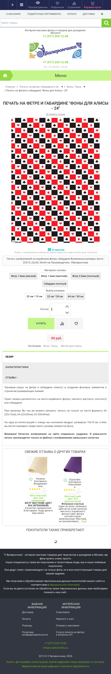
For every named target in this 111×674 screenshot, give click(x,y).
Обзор (9, 356)
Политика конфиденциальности (35, 633)
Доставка (90, 14)
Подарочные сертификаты (44, 14)
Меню (61, 75)
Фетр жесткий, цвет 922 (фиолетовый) (72, 499)
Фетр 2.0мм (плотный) (85, 276)
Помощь (27, 625)
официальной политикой (64, 584)
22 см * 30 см (55, 296)
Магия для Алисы (71, 345)
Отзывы (11, 377)
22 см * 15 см (34, 296)
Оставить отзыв (55, 114)
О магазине (13, 14)
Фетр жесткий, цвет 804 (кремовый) (38, 498)
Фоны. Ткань (50, 345)
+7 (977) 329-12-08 (55, 36)
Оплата (72, 14)
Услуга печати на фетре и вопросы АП (70, 633)
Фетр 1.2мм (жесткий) (54, 276)
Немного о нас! (65, 618)
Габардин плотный (55, 283)
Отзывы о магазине (67, 625)
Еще (84, 521)
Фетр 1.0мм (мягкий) (23, 276)
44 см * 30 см (75, 296)
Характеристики (16, 367)
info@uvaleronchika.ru (55, 647)
